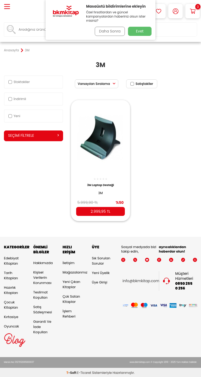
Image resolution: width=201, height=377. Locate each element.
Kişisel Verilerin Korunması (42, 277)
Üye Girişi (99, 281)
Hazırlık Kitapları (11, 289)
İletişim (69, 262)
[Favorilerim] (158, 11)
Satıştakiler (141, 83)
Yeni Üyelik (101, 271)
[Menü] (7, 7)
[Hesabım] (175, 11)
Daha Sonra (109, 31)
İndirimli (17, 99)
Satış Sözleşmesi (42, 309)
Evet (140, 31)
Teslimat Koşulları (40, 294)
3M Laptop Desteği (100, 183)
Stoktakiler (19, 82)
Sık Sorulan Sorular (101, 260)
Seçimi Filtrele (33, 135)
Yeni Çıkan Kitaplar (71, 283)
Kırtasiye (11, 315)
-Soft (71, 372)
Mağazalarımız (73, 271)
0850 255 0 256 (184, 285)
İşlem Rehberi (69, 313)
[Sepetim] (192, 11)
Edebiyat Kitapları (11, 260)
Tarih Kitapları (11, 274)
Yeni (14, 116)
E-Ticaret (84, 372)
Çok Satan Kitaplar (71, 298)
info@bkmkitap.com (140, 280)
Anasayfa (11, 50)
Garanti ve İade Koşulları (42, 326)
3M (100, 190)
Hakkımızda (43, 262)
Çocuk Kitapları (11, 304)
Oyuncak (11, 325)
